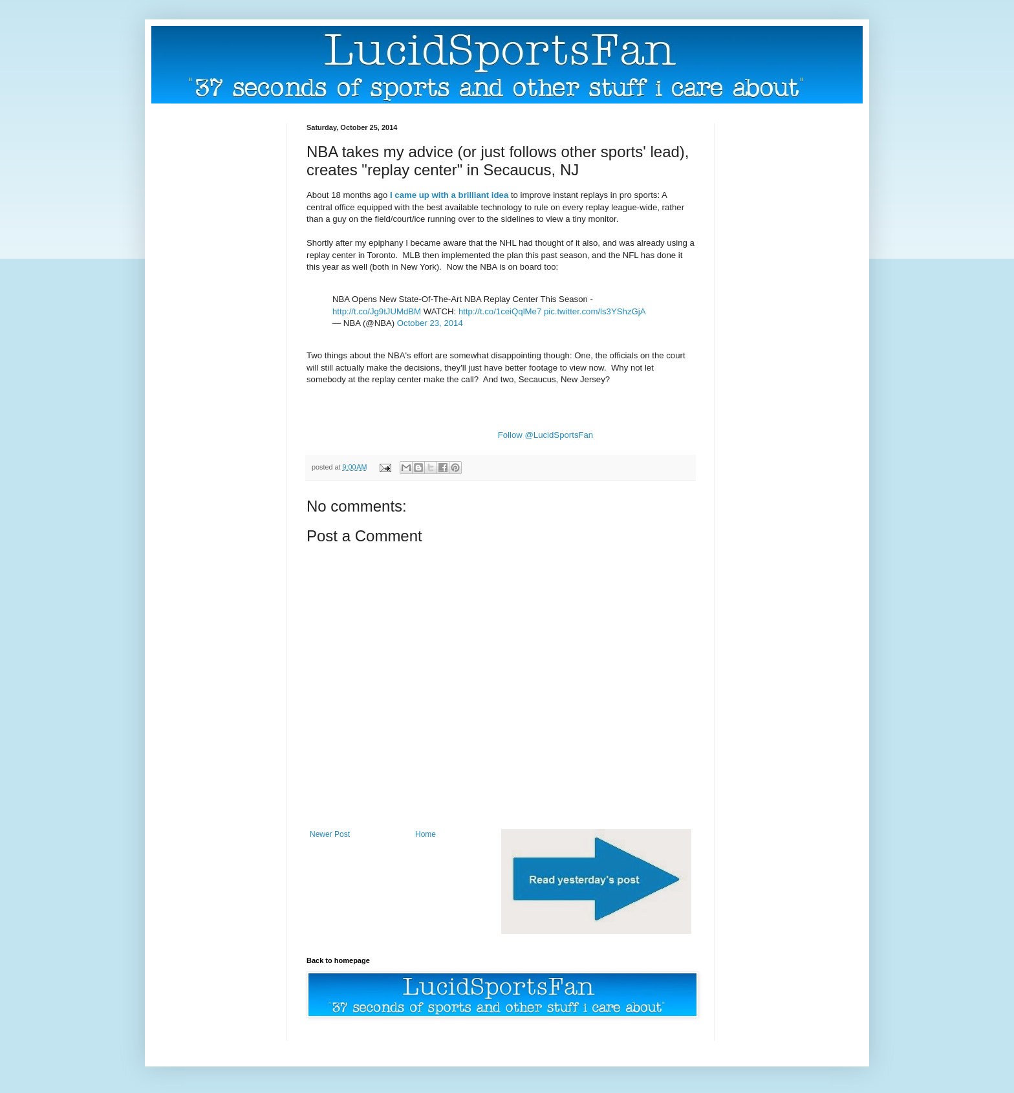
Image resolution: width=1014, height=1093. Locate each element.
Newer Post (330, 834)
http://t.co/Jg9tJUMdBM (376, 311)
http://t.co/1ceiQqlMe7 (499, 311)
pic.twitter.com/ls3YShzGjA (595, 311)
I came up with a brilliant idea (449, 195)
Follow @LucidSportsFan (546, 435)
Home (425, 834)
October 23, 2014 (430, 323)
